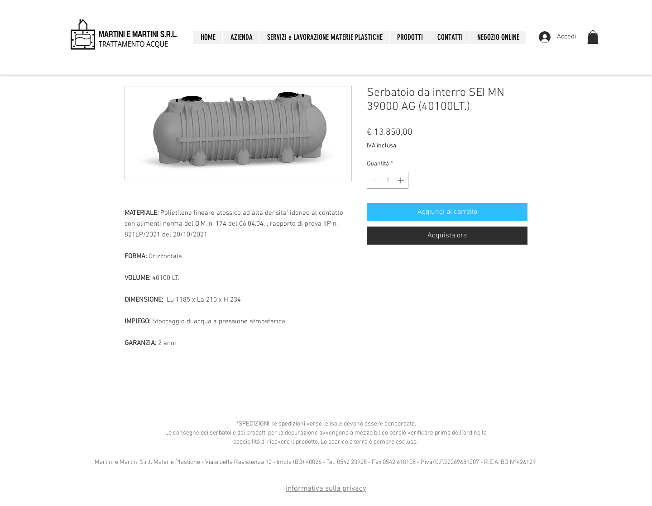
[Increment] (401, 180)
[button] (409, 37)
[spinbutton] (387, 180)
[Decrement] (373, 180)
